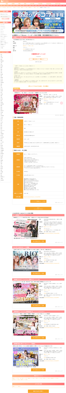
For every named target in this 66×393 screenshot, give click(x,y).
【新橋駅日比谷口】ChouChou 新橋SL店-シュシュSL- (26, 279)
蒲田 (1, 95)
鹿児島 (60, 5)
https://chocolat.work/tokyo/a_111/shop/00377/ (51, 360)
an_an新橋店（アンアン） (19, 215)
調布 (1, 123)
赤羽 (1, 107)
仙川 (1, 143)
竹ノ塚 (2, 155)
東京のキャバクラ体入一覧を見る (38, 208)
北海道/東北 (48, 3)
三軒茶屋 (2, 115)
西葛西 (2, 160)
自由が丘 (2, 110)
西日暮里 (2, 153)
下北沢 (2, 117)
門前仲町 (2, 82)
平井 (1, 158)
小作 (1, 165)
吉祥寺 (2, 102)
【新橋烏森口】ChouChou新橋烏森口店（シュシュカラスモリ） (29, 311)
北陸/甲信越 (57, 3)
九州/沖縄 (32, 3)
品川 (1, 92)
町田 (1, 127)
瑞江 (1, 85)
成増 (1, 132)
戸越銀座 (2, 133)
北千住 (2, 79)
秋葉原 (2, 77)
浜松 (33, 5)
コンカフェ (2, 46)
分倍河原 (2, 137)
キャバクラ (2, 24)
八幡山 (2, 178)
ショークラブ (3, 37)
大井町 (2, 94)
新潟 (54, 5)
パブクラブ (2, 39)
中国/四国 (40, 3)
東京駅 (2, 74)
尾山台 (2, 168)
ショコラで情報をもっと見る (38, 201)
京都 (23, 5)
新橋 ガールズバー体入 (47, 226)
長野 (57, 5)
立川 (1, 120)
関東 (7, 3)
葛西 (1, 84)
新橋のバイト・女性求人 (17, 386)
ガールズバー (3, 26)
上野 (1, 62)
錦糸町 (2, 80)
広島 (42, 5)
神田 (1, 75)
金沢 (51, 5)
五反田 (2, 90)
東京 (1, 5)
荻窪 (1, 100)
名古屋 (27, 5)
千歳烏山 (2, 148)
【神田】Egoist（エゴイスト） (21, 90)
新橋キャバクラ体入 (24, 7)
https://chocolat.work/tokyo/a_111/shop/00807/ (51, 297)
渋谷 (1, 64)
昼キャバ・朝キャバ (4, 36)
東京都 (24, 49)
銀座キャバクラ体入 (24, 379)
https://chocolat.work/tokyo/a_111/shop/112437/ (51, 263)
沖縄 (64, 5)
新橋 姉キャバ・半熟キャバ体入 (28, 45)
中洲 (39, 5)
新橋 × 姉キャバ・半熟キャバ (38, 59)
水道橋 (2, 171)
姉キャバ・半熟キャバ (4, 42)
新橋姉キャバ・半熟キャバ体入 (34, 7)
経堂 (1, 140)
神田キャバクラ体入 (46, 378)
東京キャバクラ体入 (16, 7)
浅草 (1, 72)
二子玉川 (2, 142)
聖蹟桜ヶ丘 (2, 176)
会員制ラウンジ (3, 44)
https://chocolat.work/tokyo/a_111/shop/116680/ (51, 327)
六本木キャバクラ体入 (16, 379)
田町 (1, 175)
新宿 (4, 5)
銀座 (1, 67)
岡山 (44, 5)
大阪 (20, 5)
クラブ (2, 29)
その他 (2, 47)
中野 (1, 97)
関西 (19, 3)
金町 (1, 170)
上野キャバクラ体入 (39, 378)
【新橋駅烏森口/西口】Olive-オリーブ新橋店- (24, 343)
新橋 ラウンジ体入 (47, 354)
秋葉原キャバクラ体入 (54, 378)
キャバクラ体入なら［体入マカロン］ (6, 7)
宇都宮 (17, 5)
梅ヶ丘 (2, 138)
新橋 (1, 69)
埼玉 (14, 5)
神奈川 (8, 5)
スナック (2, 31)
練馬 (1, 105)
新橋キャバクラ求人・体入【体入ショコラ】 (20, 378)
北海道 (48, 5)
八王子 (2, 122)
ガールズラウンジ (4, 34)
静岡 (30, 5)
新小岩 (2, 89)
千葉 (11, 5)
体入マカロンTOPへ (38, 391)
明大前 (2, 145)
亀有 (1, 128)
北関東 (13, 3)
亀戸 (1, 173)
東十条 (2, 135)
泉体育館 (2, 180)
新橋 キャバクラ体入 (47, 256)
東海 (25, 3)
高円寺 (2, 99)
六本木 (2, 57)
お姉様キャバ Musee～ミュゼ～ (21, 37)
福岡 (36, 5)
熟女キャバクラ (3, 41)
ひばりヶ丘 (2, 130)
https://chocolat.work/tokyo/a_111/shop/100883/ (51, 233)
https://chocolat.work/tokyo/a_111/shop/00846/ (32, 196)
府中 (1, 125)
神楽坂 (2, 166)
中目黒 (2, 112)
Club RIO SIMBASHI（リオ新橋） (21, 247)
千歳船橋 (2, 150)
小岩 (1, 87)
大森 (1, 163)
